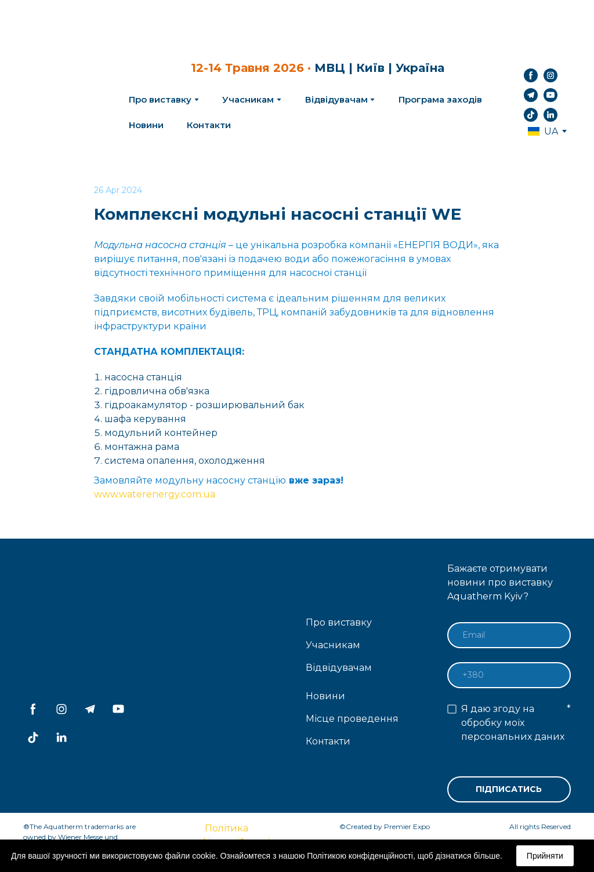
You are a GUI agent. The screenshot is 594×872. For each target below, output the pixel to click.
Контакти (209, 124)
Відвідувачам (336, 99)
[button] (531, 75)
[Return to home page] (67, 95)
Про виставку (339, 622)
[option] (543, 131)
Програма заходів (440, 99)
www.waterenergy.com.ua (154, 494)
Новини (146, 124)
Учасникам (248, 99)
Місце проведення (352, 718)
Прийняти (545, 855)
